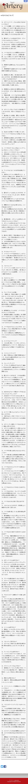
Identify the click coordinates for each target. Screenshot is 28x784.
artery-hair (16, 780)
